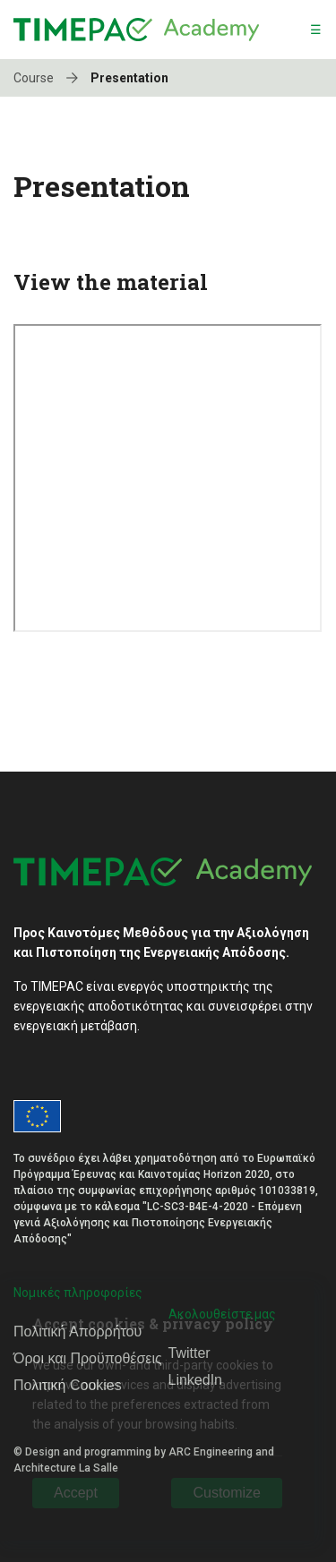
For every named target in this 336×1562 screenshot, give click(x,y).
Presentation (129, 78)
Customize (227, 1492)
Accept (76, 1492)
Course (50, 78)
